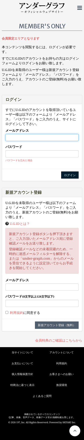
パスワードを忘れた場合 (18, 160)
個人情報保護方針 (22, 374)
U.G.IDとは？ (20, 223)
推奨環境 (61, 385)
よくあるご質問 (42, 396)
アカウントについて (62, 352)
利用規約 (16, 312)
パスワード (13, 146)
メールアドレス (17, 130)
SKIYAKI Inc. (69, 422)
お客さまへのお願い (62, 374)
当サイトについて (22, 352)
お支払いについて (22, 363)
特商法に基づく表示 (22, 385)
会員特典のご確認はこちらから (58, 340)
